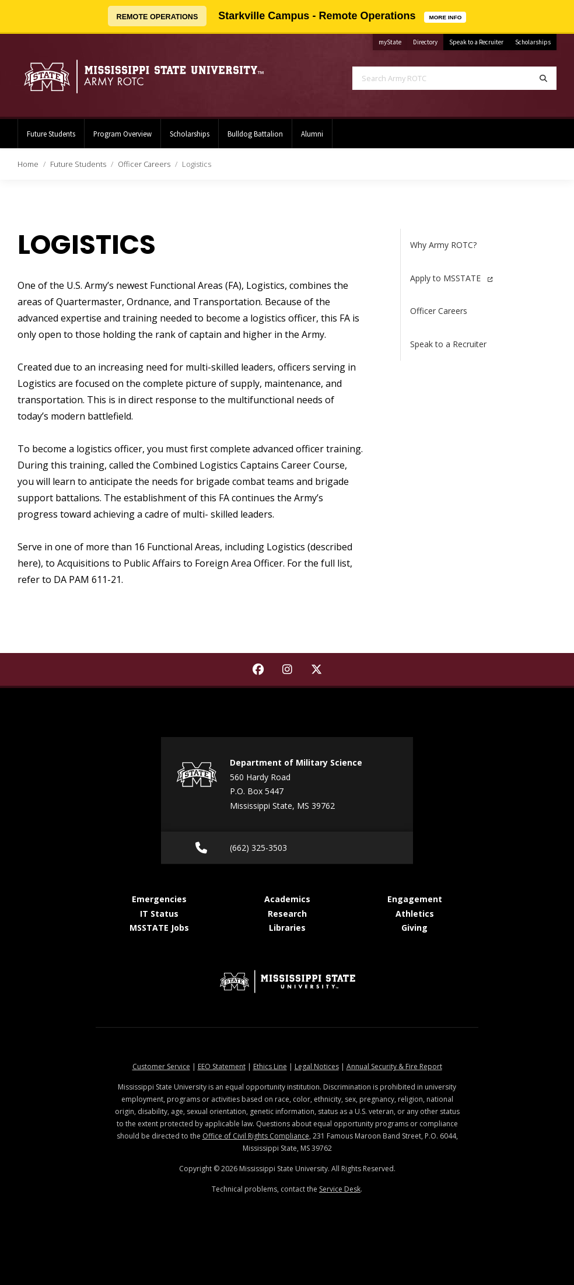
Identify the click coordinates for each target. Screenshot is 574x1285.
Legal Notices (317, 1066)
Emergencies (159, 899)
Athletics (415, 913)
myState (393, 40)
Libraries (287, 927)
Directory (428, 40)
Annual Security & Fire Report (394, 1066)
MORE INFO (447, 16)
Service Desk (339, 1189)
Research (287, 913)
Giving (414, 927)
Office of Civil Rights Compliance (255, 1136)
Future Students (51, 133)
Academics (287, 899)
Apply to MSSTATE (451, 278)
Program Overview (122, 133)
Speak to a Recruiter (476, 42)
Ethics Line (270, 1066)
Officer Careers (144, 164)
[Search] (543, 78)
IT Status (159, 913)
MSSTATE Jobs (159, 927)
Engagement (414, 899)
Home (28, 164)
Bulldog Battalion (255, 133)
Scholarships (533, 42)
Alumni (312, 133)
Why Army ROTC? (443, 244)
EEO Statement (222, 1066)
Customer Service (161, 1066)
